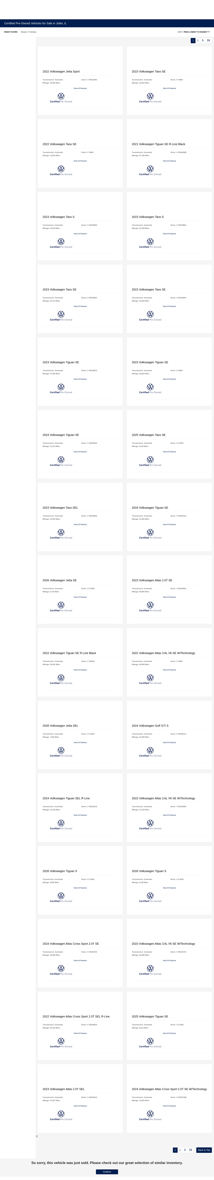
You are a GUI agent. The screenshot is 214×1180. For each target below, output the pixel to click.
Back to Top (204, 1150)
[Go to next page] (202, 40)
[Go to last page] (208, 40)
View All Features (80, 88)
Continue (107, 1172)
